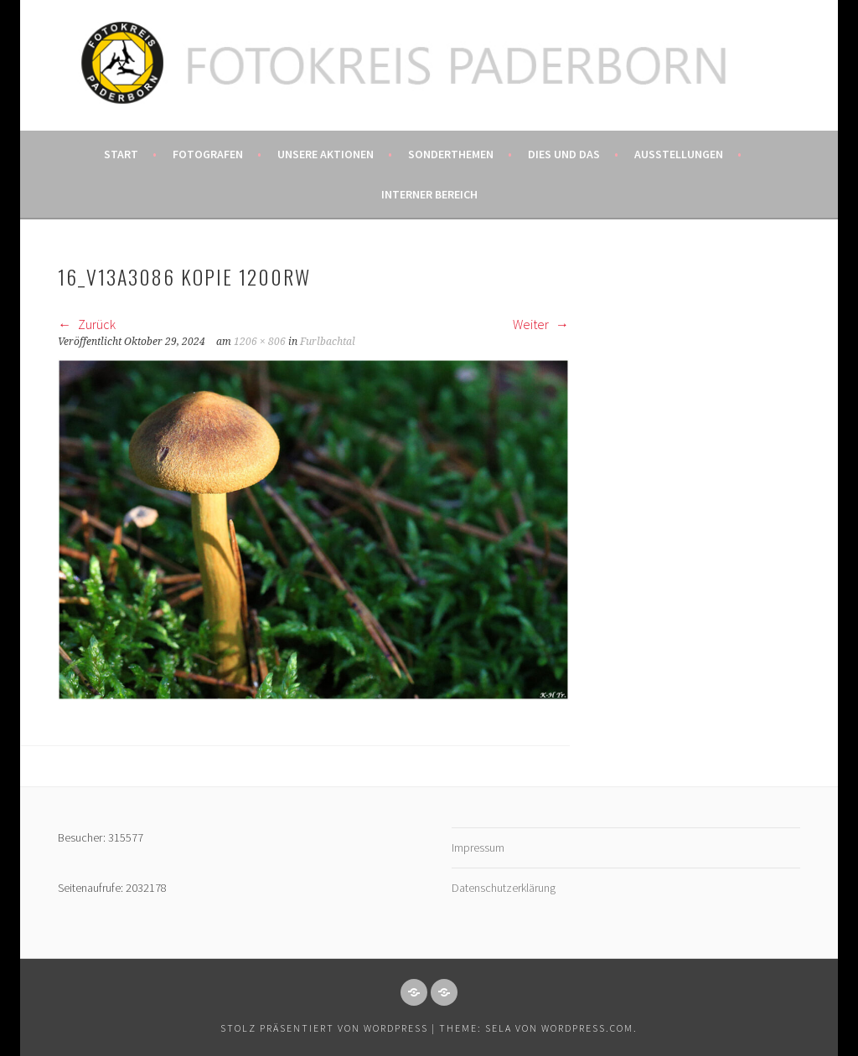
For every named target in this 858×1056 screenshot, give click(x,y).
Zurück (87, 324)
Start (121, 154)
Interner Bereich (429, 194)
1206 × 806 (260, 342)
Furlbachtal (327, 342)
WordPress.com (587, 1028)
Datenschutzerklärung (504, 887)
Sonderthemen (451, 154)
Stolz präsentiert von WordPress (324, 1028)
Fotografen (208, 154)
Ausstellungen (678, 154)
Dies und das (564, 154)
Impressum (478, 847)
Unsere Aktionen (325, 154)
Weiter (541, 324)
